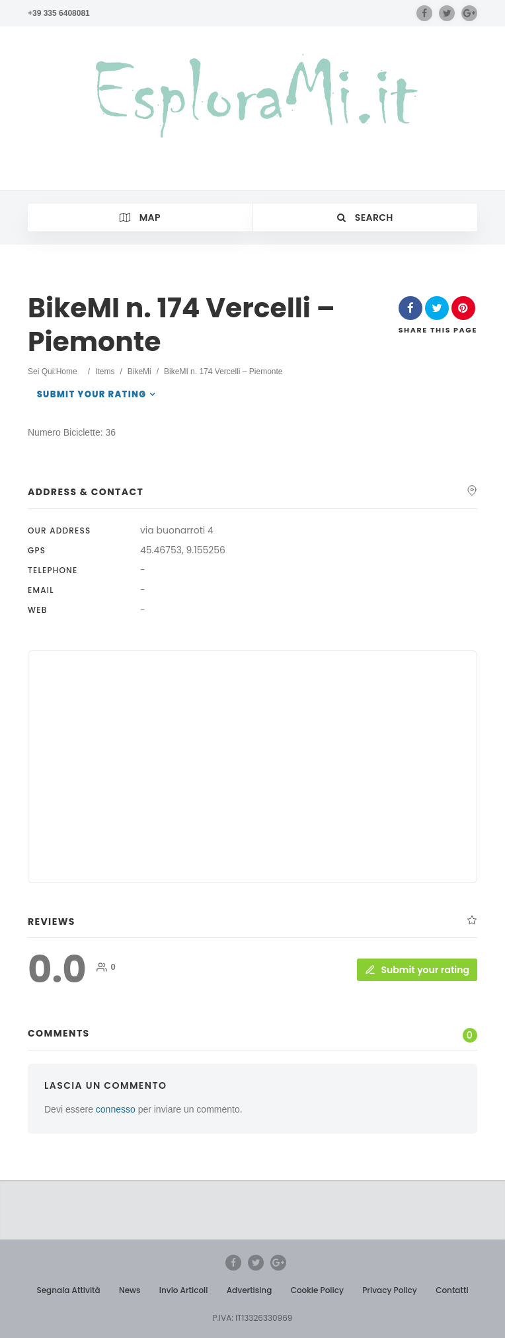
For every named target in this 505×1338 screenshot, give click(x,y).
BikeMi (139, 371)
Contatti (452, 1290)
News (129, 1290)
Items (104, 371)
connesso (116, 1109)
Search (365, 217)
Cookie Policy (317, 1290)
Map (140, 217)
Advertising (249, 1290)
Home (66, 371)
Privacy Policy (389, 1290)
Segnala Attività (68, 1290)
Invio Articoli (183, 1290)
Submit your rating (92, 394)
